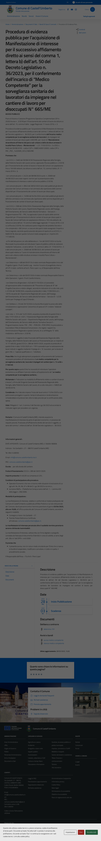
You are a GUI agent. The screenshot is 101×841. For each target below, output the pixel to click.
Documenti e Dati (10, 761)
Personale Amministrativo (12, 755)
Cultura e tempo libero (35, 761)
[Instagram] (75, 9)
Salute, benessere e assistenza (62, 755)
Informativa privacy (58, 781)
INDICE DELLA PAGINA (19, 566)
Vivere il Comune (42, 16)
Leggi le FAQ (32, 778)
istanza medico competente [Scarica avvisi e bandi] (54, 643)
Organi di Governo (10, 748)
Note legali (55, 788)
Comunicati (79, 745)
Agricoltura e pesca (34, 742)
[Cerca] (92, 9)
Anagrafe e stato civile (35, 748)
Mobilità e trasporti (58, 751)
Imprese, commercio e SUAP (61, 748)
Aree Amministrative (11, 742)
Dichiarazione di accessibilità (61, 791)
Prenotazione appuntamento (37, 781)
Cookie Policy (56, 785)
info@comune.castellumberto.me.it (23, 457)
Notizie (77, 742)
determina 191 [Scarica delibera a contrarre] (49, 629)
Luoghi (77, 762)
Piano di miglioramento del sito (62, 797)
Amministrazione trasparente (61, 778)
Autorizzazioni (32, 755)
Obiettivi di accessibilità (59, 794)
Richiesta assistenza (34, 788)
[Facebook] (67, 9)
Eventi (77, 765)
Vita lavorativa (56, 767)
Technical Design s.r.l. (18, 835)
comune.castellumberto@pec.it (20, 462)
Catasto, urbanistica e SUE (36, 758)
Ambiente (31, 745)
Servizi (31, 16)
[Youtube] (71, 9)
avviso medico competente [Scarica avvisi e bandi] (53, 640)
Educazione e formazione (36, 764)
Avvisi (77, 748)
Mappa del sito (9, 823)
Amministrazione (13, 16)
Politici (6, 751)
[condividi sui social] (80, 29)
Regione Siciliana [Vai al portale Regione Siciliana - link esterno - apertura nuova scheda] (11, 2)
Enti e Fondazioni (10, 758)
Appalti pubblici (33, 751)
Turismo (54, 764)
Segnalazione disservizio (36, 785)
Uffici (6, 745)
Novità (24, 16)
